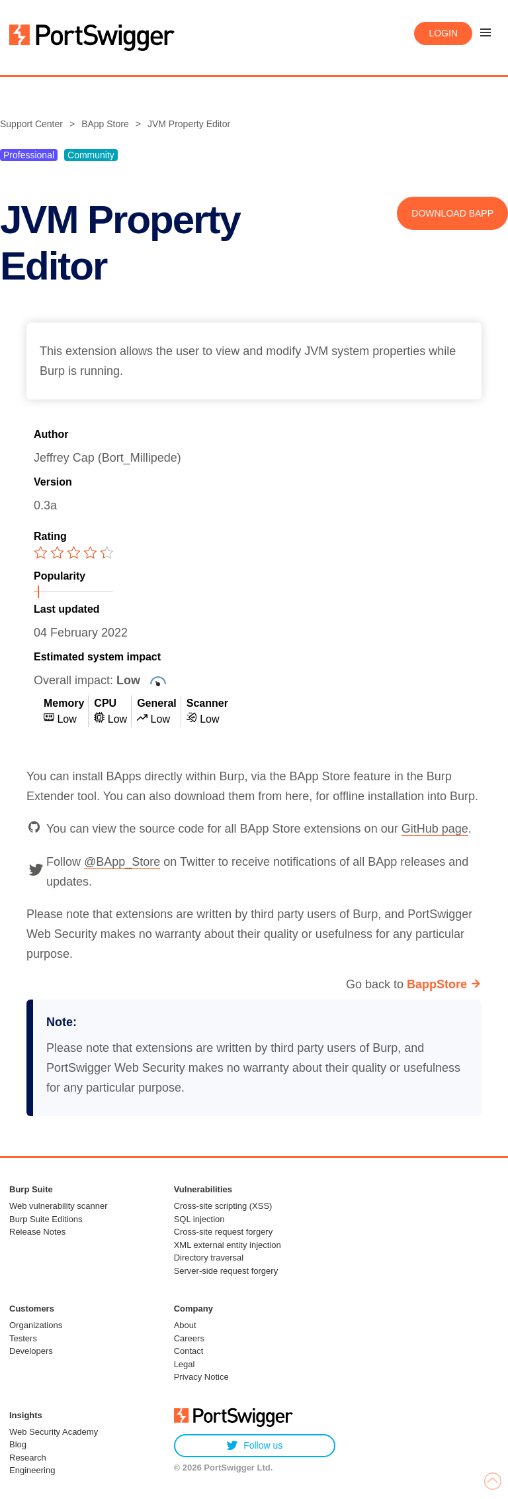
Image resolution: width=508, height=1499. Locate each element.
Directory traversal (208, 1258)
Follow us (254, 1445)
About (185, 1325)
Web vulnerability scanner (58, 1206)
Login (443, 33)
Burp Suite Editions (46, 1219)
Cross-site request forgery (223, 1232)
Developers (31, 1351)
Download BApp (452, 213)
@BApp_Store (122, 861)
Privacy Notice (201, 1377)
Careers (189, 1338)
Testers (23, 1338)
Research (27, 1458)
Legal (184, 1364)
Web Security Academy (53, 1432)
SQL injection (199, 1219)
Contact (189, 1351)
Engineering (32, 1470)
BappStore (437, 984)
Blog (17, 1444)
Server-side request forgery (226, 1271)
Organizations (35, 1325)
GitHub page (435, 828)
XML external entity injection (227, 1245)
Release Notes (37, 1232)
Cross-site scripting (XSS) (223, 1206)
